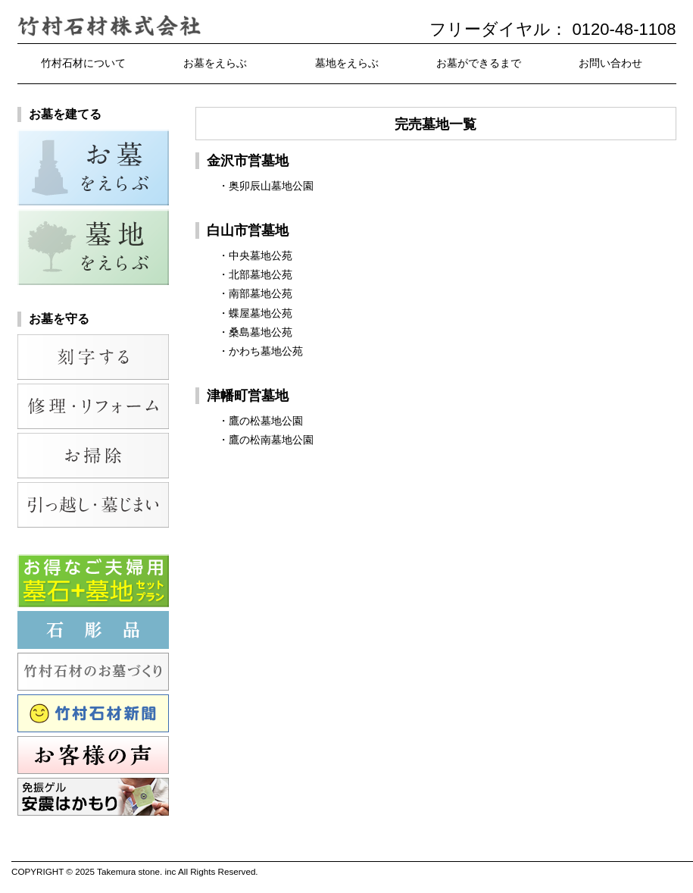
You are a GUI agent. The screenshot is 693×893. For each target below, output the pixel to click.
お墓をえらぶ (215, 63)
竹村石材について (83, 63)
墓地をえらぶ (347, 63)
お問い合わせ (610, 63)
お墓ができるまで (478, 63)
